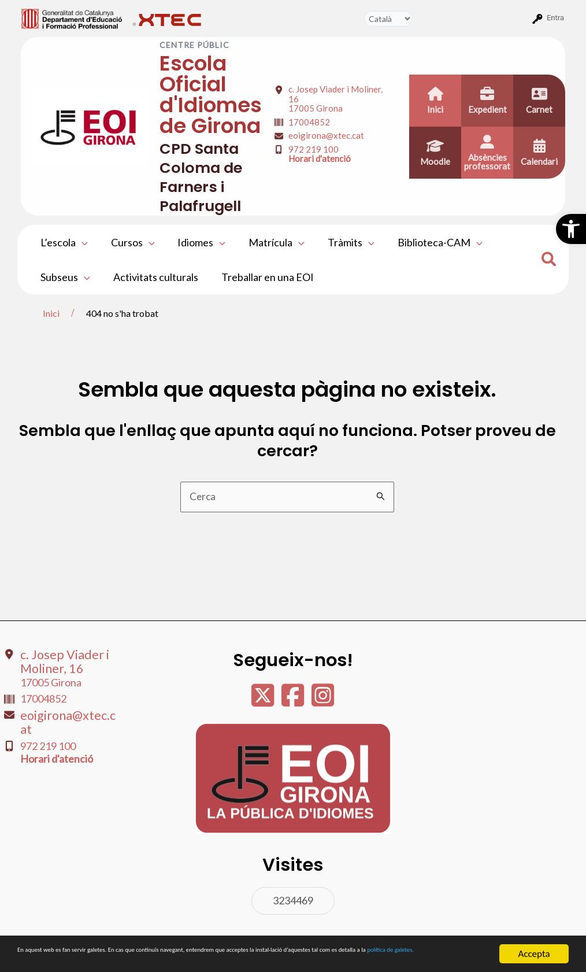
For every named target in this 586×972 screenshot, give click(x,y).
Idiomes (196, 242)
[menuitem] (72, 18)
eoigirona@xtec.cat (326, 135)
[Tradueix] (388, 19)
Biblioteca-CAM (427, 242)
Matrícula (268, 242)
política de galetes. (142, 959)
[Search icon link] (549, 261)
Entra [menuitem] (555, 17)
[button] (571, 229)
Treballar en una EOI (262, 277)
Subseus (64, 277)
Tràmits (340, 242)
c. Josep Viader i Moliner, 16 (56, 665)
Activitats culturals (152, 277)
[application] (81, 242)
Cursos (129, 242)
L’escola (63, 242)
